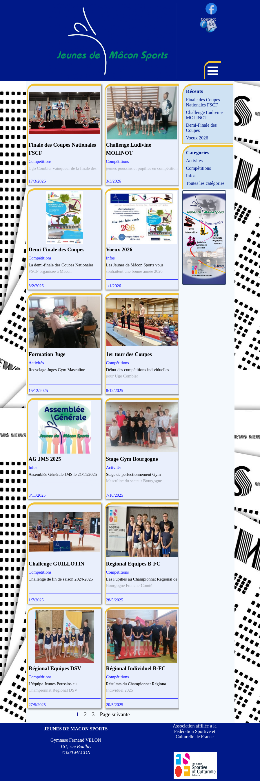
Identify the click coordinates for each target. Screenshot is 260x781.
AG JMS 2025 (45, 459)
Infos (110, 258)
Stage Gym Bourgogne (132, 459)
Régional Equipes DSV (55, 668)
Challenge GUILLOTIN (56, 564)
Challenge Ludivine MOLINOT (204, 115)
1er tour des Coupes (129, 354)
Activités (36, 362)
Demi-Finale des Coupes (57, 249)
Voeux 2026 (119, 249)
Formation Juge (47, 354)
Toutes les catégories (205, 183)
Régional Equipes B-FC (133, 564)
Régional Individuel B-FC (136, 668)
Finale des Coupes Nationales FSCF (203, 102)
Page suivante (115, 714)
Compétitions (40, 161)
